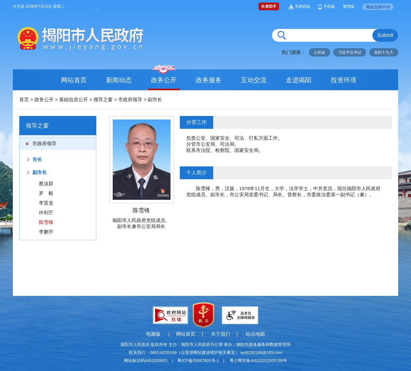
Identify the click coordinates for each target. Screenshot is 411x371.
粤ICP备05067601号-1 (198, 360)
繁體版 (348, 6)
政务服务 (209, 80)
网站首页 (74, 80)
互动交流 (254, 80)
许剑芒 (46, 212)
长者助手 (268, 6)
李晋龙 (46, 203)
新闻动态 (119, 80)
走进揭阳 (298, 80)
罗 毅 (46, 193)
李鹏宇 (46, 231)
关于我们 (220, 334)
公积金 (319, 52)
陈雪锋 (46, 222)
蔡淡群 (46, 183)
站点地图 (255, 334)
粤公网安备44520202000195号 (258, 360)
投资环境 (343, 80)
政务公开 (164, 80)
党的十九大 (383, 52)
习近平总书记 (349, 52)
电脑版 (153, 334)
